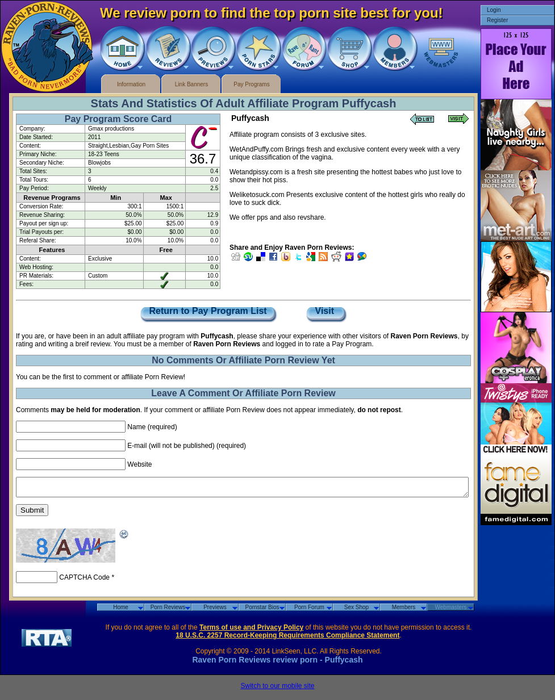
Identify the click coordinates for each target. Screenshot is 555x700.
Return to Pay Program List (208, 311)
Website (139, 464)
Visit (325, 311)
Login (493, 10)
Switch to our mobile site (277, 689)
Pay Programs (251, 84)
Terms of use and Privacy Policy (251, 631)
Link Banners (191, 84)
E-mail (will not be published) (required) (186, 446)
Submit (32, 513)
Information (131, 84)
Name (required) (152, 427)
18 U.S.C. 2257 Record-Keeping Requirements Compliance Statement (287, 639)
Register (497, 20)
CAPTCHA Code (84, 581)
